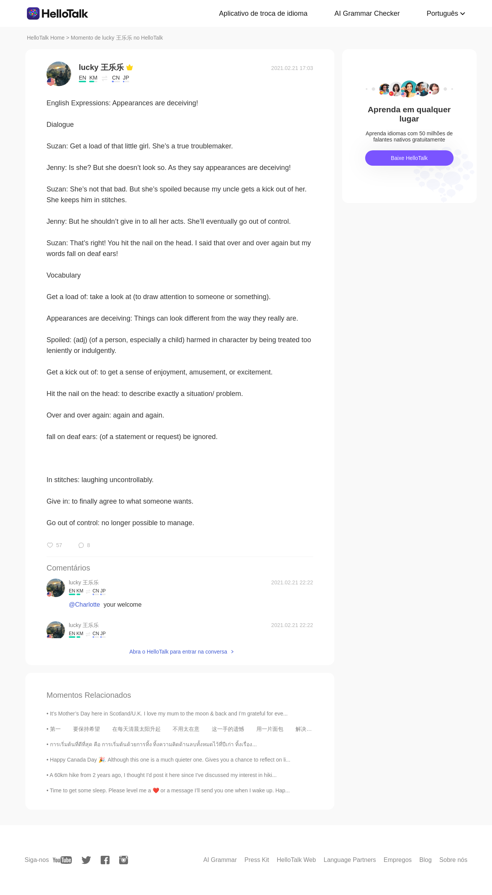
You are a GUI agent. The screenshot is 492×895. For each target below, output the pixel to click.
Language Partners (350, 860)
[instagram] (123, 860)
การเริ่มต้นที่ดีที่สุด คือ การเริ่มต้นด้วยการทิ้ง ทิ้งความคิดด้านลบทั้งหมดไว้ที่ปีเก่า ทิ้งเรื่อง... (153, 744)
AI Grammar (220, 860)
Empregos (398, 860)
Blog (425, 860)
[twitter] (86, 860)
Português (442, 13)
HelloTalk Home (46, 38)
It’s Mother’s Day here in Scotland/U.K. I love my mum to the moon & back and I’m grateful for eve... (169, 713)
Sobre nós (453, 860)
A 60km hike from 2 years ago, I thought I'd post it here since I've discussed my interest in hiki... (163, 775)
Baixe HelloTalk (409, 158)
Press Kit (256, 860)
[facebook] (105, 860)
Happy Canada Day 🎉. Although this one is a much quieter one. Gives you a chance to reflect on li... (170, 760)
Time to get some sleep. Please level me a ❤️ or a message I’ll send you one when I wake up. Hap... (170, 790)
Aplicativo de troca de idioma (263, 13)
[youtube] (62, 860)
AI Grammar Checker (367, 13)
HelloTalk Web (296, 860)
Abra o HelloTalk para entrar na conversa (178, 652)
